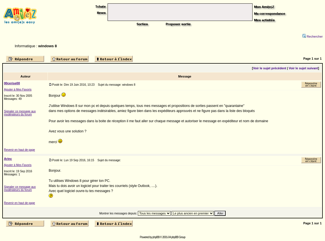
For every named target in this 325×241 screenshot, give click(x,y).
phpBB (155, 237)
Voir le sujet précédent (269, 68)
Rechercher (312, 36)
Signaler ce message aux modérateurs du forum (20, 113)
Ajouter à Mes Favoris (17, 89)
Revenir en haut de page (19, 149)
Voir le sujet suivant (303, 68)
